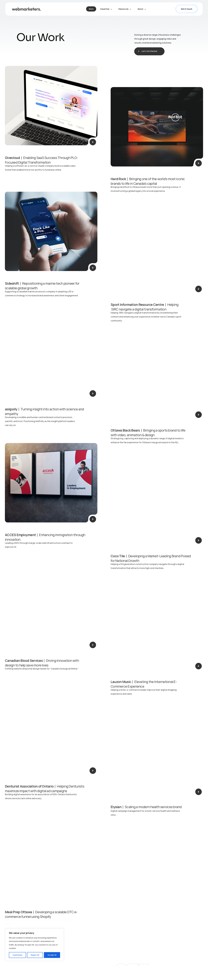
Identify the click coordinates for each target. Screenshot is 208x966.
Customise (17, 955)
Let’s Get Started (150, 51)
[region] (34, 945)
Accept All (52, 955)
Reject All (35, 955)
